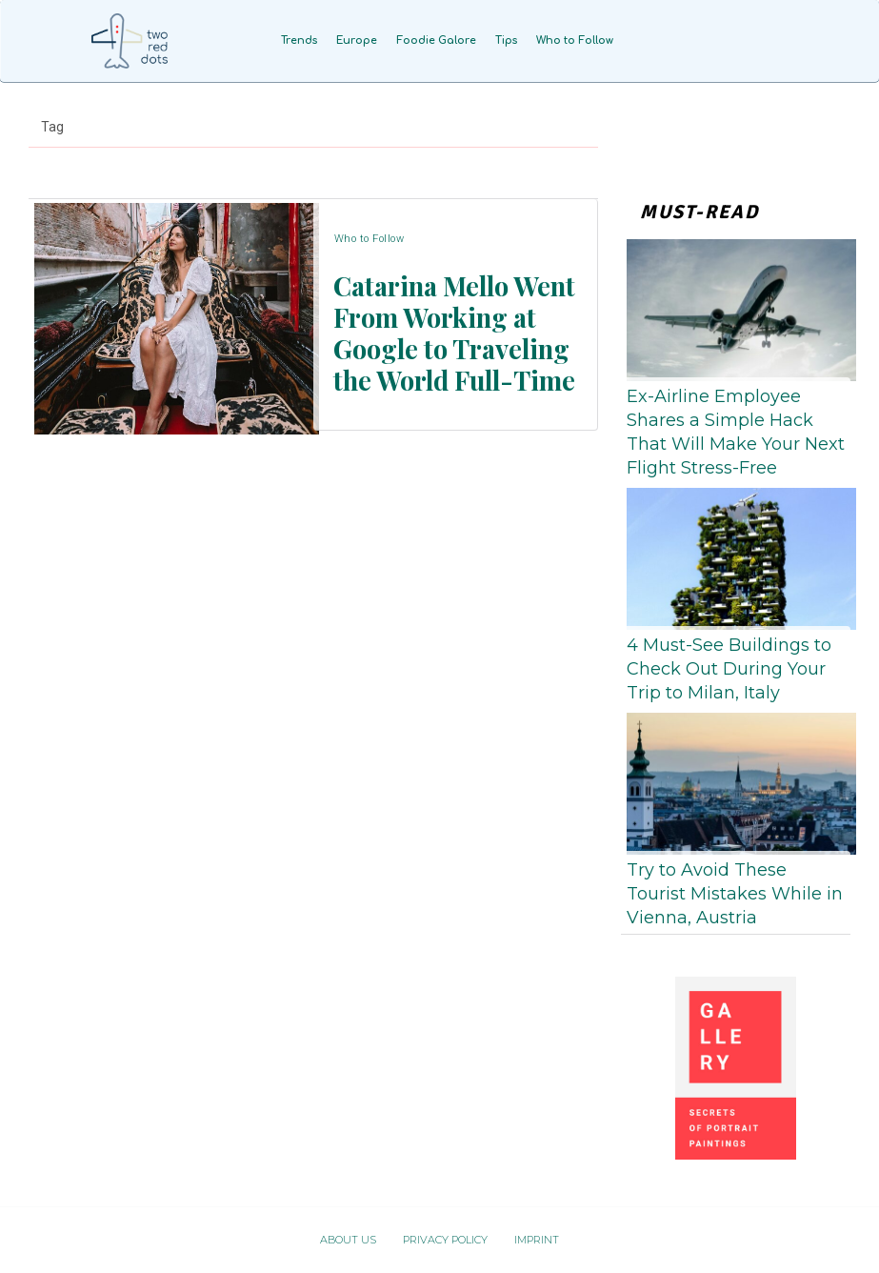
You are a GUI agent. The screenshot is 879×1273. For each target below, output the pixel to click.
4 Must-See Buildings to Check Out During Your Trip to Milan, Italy (729, 669)
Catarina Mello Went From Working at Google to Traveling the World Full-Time (451, 330)
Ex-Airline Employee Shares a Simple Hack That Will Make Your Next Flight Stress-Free (736, 432)
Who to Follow (368, 252)
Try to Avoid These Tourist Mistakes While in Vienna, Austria (735, 893)
